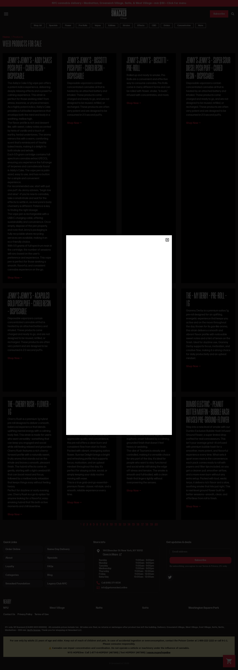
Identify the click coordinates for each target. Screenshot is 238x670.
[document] (119, 335)
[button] (167, 240)
